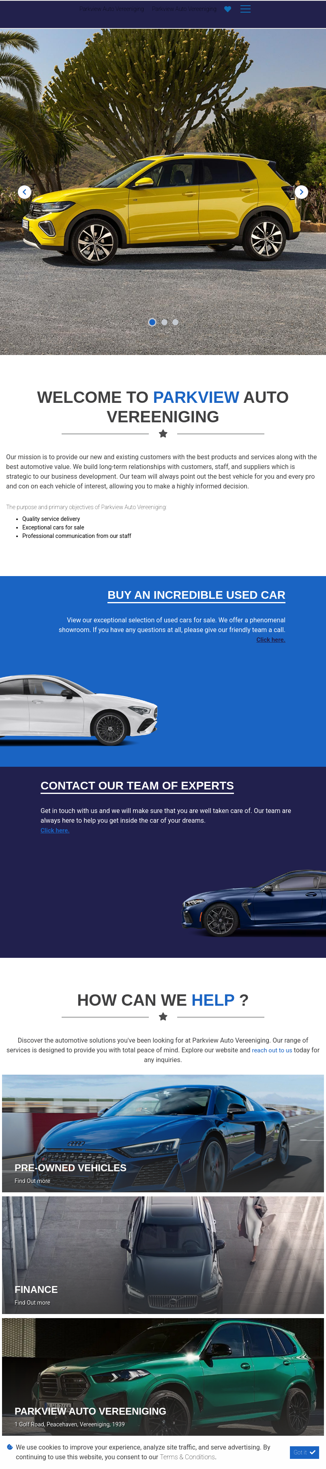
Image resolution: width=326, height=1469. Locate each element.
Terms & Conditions (187, 1457)
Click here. (270, 639)
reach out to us (273, 1050)
